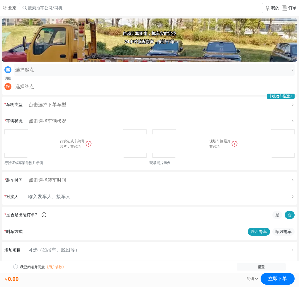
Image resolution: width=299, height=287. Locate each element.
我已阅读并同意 (43, 267)
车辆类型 (13, 104)
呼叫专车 (259, 231)
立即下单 (277, 278)
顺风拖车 (283, 231)
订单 (289, 8)
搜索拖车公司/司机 (42, 8)
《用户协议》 (55, 267)
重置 (261, 267)
